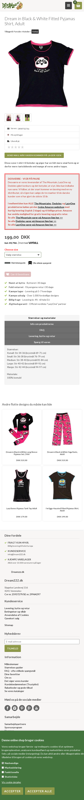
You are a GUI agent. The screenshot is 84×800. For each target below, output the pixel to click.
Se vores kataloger (14, 691)
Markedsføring (13, 767)
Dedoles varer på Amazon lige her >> (36, 221)
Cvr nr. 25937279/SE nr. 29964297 (22, 594)
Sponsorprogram (13, 727)
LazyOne (70, 203)
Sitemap (9, 625)
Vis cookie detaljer (11, 782)
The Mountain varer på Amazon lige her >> (39, 217)
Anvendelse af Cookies (17, 615)
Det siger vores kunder (17, 680)
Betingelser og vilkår (15, 611)
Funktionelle (12, 772)
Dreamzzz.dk (17, 571)
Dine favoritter (12, 674)
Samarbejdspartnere (15, 724)
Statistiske (11, 776)
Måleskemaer (12, 664)
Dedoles (57, 203)
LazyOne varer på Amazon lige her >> (36, 224)
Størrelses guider (14, 667)
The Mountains (42, 203)
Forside (17, 31)
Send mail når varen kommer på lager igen (34, 155)
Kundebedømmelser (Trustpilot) (22, 684)
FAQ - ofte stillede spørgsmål (20, 670)
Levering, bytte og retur (17, 608)
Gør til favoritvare (20, 274)
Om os (8, 677)
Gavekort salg (12, 618)
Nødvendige (11, 763)
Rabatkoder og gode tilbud (18, 687)
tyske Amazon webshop (51, 207)
